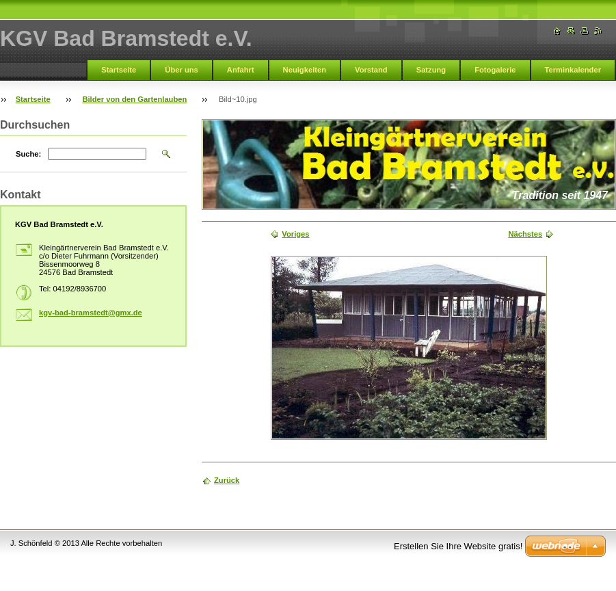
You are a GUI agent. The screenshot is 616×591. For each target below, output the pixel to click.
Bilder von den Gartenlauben (134, 99)
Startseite (118, 70)
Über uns (181, 70)
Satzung (431, 70)
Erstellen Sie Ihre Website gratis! (458, 546)
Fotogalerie (494, 70)
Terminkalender (573, 70)
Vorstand (371, 70)
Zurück (226, 480)
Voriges (295, 234)
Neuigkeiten (304, 70)
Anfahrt (240, 70)
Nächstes (525, 234)
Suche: (28, 154)
